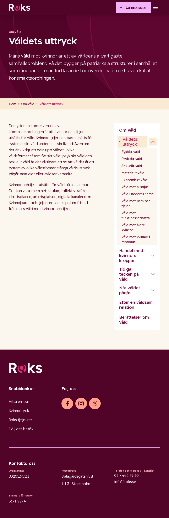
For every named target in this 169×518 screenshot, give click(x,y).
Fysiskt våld (130, 152)
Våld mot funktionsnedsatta (135, 215)
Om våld (127, 130)
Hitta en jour (19, 401)
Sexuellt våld (131, 166)
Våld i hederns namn (137, 194)
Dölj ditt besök (21, 429)
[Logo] (84, 368)
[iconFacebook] (67, 403)
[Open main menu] (155, 7)
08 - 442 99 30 (126, 475)
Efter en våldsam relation (136, 305)
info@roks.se (125, 481)
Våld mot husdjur (134, 187)
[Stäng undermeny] (153, 255)
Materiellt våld (132, 173)
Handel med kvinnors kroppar (131, 255)
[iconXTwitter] (95, 403)
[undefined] (153, 142)
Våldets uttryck (129, 142)
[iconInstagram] (81, 403)
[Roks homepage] (19, 7)
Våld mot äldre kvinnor (133, 227)
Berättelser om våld (134, 320)
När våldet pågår (129, 290)
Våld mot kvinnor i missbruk (135, 239)
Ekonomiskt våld (134, 180)
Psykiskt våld (131, 159)
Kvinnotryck (19, 410)
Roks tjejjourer (20, 419)
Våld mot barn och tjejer (135, 203)
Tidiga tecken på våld (128, 274)
